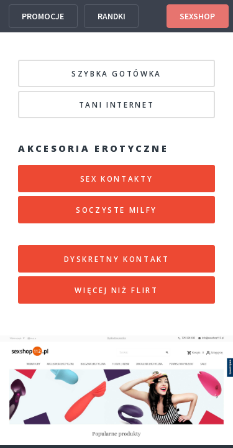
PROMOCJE (43, 16)
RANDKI (112, 16)
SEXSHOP (197, 16)
